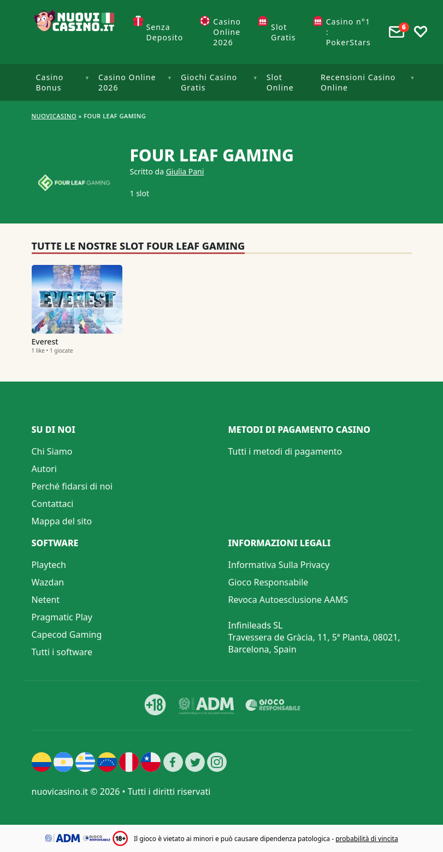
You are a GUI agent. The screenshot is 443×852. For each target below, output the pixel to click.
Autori (44, 469)
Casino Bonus (50, 82)
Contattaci (53, 504)
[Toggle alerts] (396, 32)
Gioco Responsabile (268, 582)
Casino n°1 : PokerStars (348, 31)
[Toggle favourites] (420, 32)
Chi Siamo (52, 451)
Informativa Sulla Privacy (279, 565)
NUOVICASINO (54, 116)
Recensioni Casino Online (358, 82)
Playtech (49, 565)
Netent (46, 600)
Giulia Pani (185, 171)
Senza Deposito (165, 32)
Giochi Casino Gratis (209, 82)
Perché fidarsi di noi (72, 486)
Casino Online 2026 (227, 31)
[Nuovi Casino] (75, 32)
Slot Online (280, 82)
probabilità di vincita (366, 838)
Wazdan (48, 582)
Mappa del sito (62, 521)
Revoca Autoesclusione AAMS (288, 600)
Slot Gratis (283, 32)
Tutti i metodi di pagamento (285, 451)
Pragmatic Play (62, 617)
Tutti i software (62, 652)
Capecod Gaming (67, 634)
